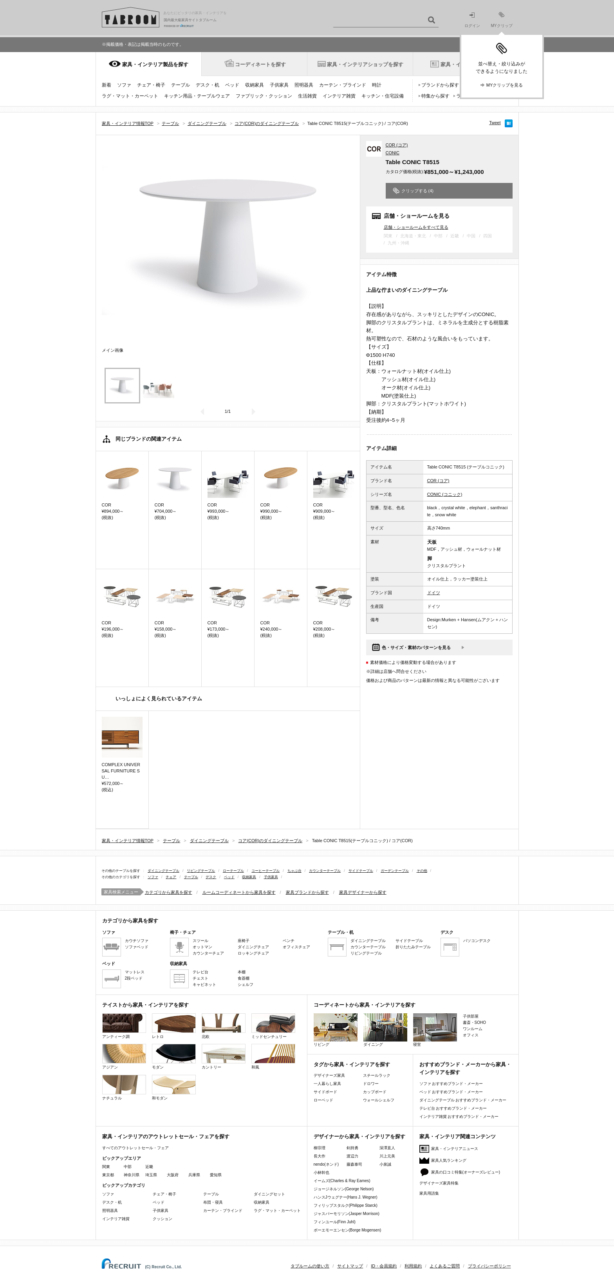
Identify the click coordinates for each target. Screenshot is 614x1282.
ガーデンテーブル (395, 871)
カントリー (224, 1056)
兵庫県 (194, 1175)
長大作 (319, 1156)
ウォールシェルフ (378, 1100)
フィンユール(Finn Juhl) (335, 1222)
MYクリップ (502, 20)
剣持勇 (352, 1148)
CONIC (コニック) (444, 494)
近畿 (149, 1166)
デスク (211, 877)
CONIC (392, 152)
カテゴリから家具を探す (168, 892)
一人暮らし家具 (327, 1083)
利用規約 (413, 1266)
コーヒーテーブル (265, 871)
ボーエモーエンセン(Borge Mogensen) (347, 1230)
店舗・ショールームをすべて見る (416, 227)
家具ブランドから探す (307, 892)
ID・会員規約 (384, 1266)
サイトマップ (350, 1266)
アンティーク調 (124, 1026)
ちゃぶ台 (294, 871)
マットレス (134, 972)
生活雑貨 (307, 96)
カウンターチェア (208, 953)
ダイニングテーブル (163, 871)
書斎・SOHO (474, 1022)
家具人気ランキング (448, 1160)
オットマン (202, 947)
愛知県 (216, 1175)
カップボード (374, 1092)
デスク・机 (207, 85)
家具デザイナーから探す (362, 892)
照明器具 (303, 85)
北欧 (224, 1026)
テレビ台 (200, 972)
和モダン (174, 1087)
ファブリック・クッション (264, 96)
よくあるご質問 (445, 1266)
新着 (106, 85)
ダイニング (385, 1030)
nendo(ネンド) (326, 1164)
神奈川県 (131, 1175)
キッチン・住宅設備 (382, 96)
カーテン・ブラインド (342, 85)
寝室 (435, 1030)
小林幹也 (321, 1172)
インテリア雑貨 (339, 96)
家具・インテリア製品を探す (155, 64)
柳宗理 (319, 1148)
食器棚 (243, 978)
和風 (273, 1056)
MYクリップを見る (504, 85)
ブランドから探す (440, 85)
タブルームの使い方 (310, 1266)
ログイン (472, 20)
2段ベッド (134, 978)
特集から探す (435, 96)
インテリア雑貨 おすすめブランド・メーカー (459, 1116)
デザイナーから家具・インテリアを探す (359, 1136)
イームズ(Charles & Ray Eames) (342, 1181)
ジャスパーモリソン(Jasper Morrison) (346, 1213)
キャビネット (204, 984)
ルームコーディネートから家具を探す (239, 892)
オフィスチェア (296, 947)
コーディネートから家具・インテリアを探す (364, 1005)
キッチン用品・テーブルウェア (197, 96)
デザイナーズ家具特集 (439, 1183)
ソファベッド (136, 947)
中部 (128, 1166)
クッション (162, 1219)
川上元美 (387, 1156)
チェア (171, 877)
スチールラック (376, 1075)
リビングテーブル (201, 871)
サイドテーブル (361, 871)
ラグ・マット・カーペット (130, 96)
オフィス (471, 1035)
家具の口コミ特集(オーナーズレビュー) (465, 1172)
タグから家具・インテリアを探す (352, 1064)
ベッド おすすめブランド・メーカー (451, 1092)
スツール (200, 940)
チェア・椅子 (151, 85)
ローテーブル (233, 871)
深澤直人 (387, 1148)
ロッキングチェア (253, 953)
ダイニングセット (269, 1194)
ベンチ (288, 940)
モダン (174, 1056)
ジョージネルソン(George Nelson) (344, 1189)
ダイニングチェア (253, 947)
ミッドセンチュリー (273, 1026)
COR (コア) (397, 145)
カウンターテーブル (325, 871)
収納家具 (254, 85)
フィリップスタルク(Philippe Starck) (345, 1205)
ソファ (124, 85)
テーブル (180, 85)
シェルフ (245, 984)
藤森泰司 (354, 1164)
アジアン (124, 1056)
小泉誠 (385, 1164)
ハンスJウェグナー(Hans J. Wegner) (345, 1197)
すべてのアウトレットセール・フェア (135, 1148)
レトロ (174, 1026)
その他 (422, 871)
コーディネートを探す (260, 64)
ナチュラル (124, 1087)
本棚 (242, 972)
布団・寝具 (213, 1202)
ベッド (232, 85)
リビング (336, 1030)
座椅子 (243, 940)
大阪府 (173, 1175)
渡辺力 (352, 1156)
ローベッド (323, 1100)
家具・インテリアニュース (454, 1148)
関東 (106, 1166)
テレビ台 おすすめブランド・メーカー (453, 1108)
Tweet (494, 122)
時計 (376, 85)
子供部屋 (471, 1016)
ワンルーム (472, 1029)
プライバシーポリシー (489, 1266)
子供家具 (279, 85)
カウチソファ (136, 940)
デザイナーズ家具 (329, 1075)
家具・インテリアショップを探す (365, 64)
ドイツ (433, 592)
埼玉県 (151, 1175)
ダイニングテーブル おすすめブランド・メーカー (463, 1100)
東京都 (108, 1175)
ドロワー (371, 1083)
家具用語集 (429, 1193)
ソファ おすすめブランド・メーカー (451, 1083)
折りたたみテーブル (413, 947)
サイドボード (325, 1092)
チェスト (200, 978)
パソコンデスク (477, 940)
